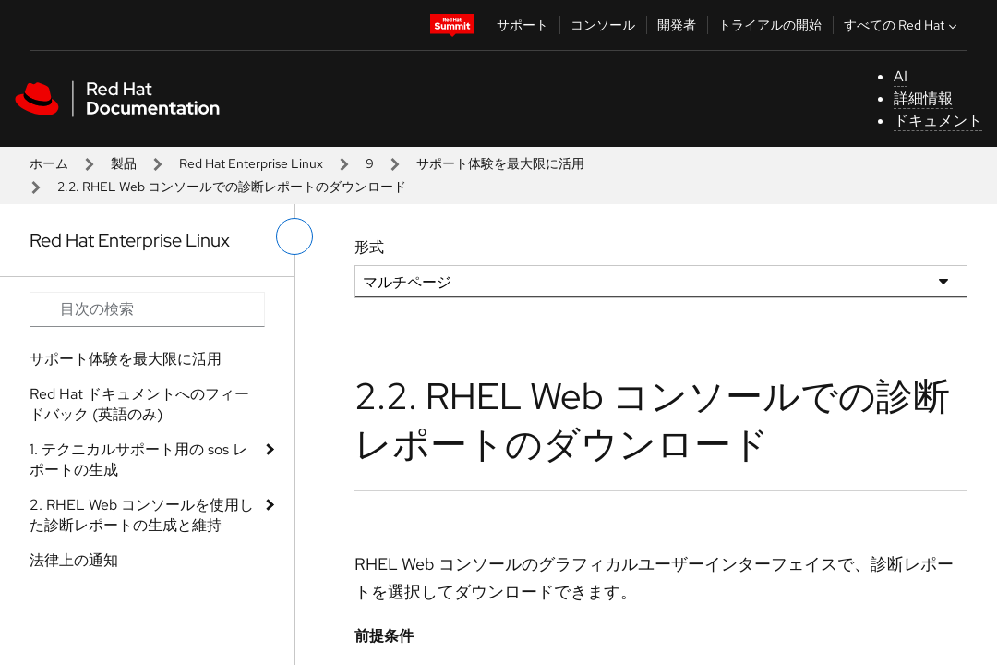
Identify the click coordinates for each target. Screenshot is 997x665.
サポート (522, 25)
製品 (124, 163)
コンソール (603, 25)
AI (900, 76)
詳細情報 (923, 98)
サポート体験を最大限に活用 (500, 163)
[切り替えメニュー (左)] (294, 236)
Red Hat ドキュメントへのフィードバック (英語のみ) (139, 404)
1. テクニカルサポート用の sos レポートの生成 (138, 459)
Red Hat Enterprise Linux (251, 163)
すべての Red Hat (902, 25)
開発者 (676, 25)
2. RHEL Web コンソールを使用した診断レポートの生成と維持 (142, 515)
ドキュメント (938, 120)
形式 (369, 247)
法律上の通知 (74, 560)
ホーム (49, 163)
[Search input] (147, 309)
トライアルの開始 (770, 25)
